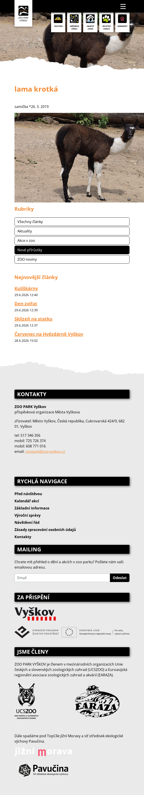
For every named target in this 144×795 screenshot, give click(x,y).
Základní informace (31, 508)
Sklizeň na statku (33, 319)
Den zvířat (25, 304)
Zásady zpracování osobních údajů (45, 529)
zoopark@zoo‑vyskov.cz (45, 451)
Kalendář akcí (26, 500)
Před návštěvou (28, 493)
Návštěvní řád (26, 522)
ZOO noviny (27, 259)
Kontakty (22, 536)
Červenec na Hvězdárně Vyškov (48, 334)
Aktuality (24, 231)
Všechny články (30, 221)
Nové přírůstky (29, 249)
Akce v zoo (26, 240)
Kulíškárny (26, 288)
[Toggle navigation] (123, 6)
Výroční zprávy (27, 515)
